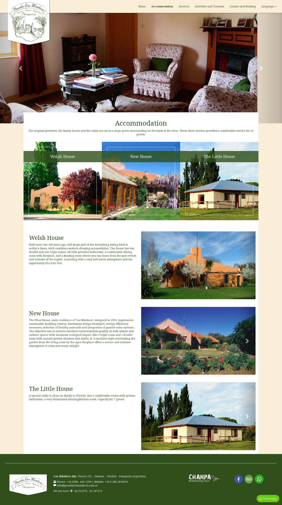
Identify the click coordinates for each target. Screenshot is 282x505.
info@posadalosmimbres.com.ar (77, 485)
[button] (21, 68)
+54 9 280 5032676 (116, 481)
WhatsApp (267, 498)
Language (268, 6)
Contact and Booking (243, 6)
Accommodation (162, 6)
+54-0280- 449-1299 (79, 481)
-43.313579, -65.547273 (86, 491)
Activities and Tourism (209, 6)
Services (184, 6)
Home (142, 6)
